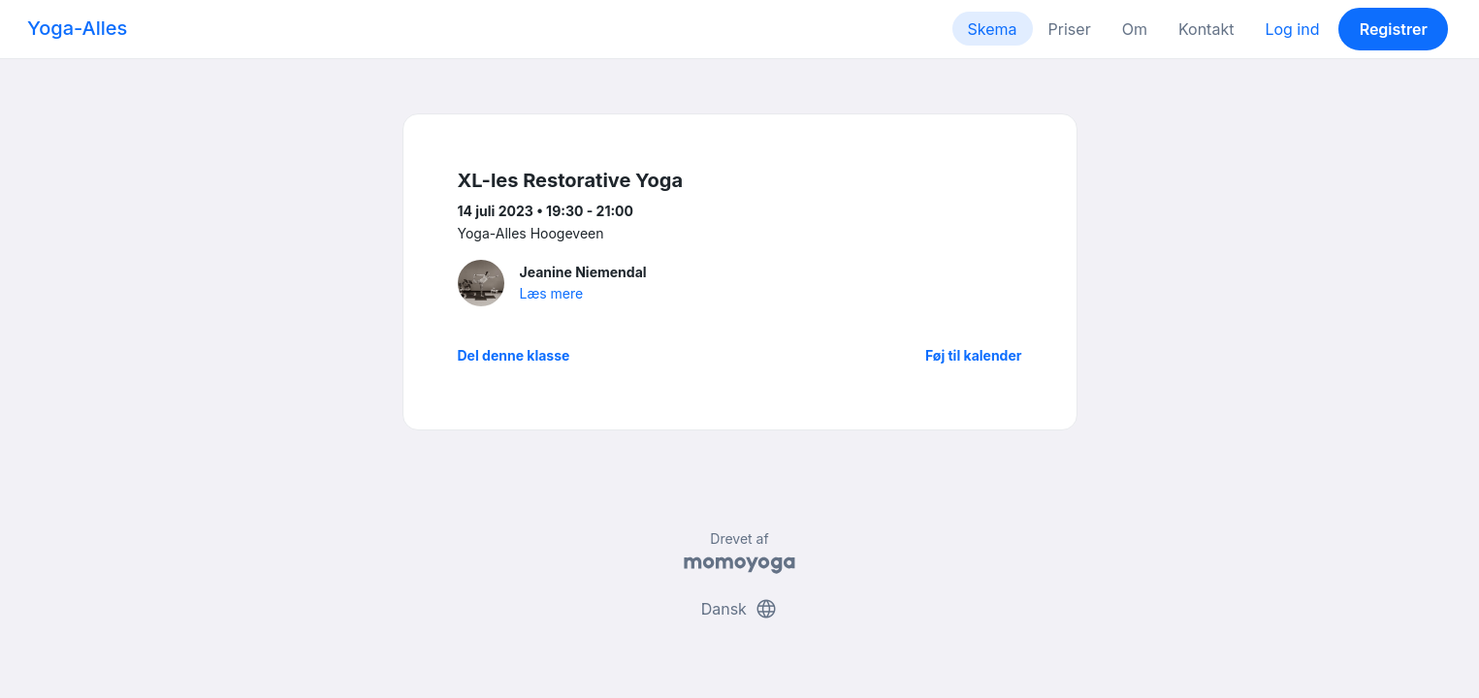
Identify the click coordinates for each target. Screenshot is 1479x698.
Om (1134, 29)
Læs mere (552, 293)
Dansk (740, 608)
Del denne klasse (514, 355)
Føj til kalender (973, 355)
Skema (992, 29)
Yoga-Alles (77, 28)
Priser (1069, 29)
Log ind (1292, 29)
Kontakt (1206, 29)
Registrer (1394, 29)
